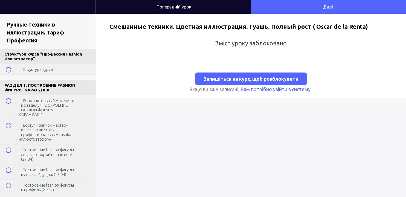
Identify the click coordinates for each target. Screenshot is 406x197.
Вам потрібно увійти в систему (276, 89)
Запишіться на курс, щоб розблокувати (251, 79)
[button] (85, 2)
